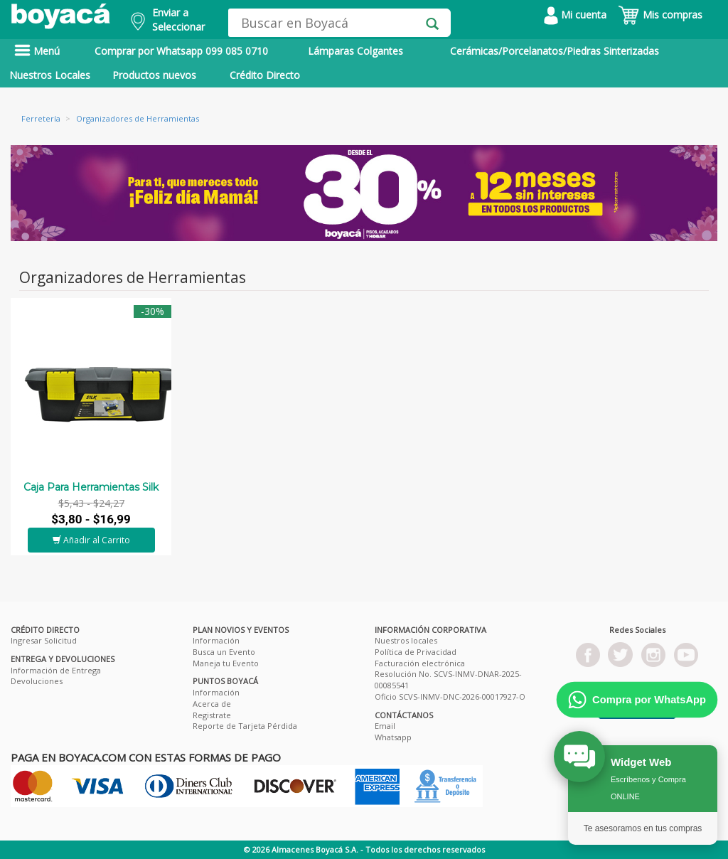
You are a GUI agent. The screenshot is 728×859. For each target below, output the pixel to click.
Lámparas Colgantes (355, 51)
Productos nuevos (154, 75)
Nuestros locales (406, 640)
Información (216, 640)
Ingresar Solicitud (44, 640)
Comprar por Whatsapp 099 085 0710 (181, 51)
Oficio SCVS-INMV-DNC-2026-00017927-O (450, 696)
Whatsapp (393, 737)
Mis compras (660, 14)
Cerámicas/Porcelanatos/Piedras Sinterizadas (554, 51)
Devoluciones (37, 681)
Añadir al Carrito (91, 540)
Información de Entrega (56, 670)
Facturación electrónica (420, 663)
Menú (37, 51)
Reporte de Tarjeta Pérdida (245, 725)
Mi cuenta (575, 14)
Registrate (212, 715)
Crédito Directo (265, 75)
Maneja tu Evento (226, 663)
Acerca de (212, 703)
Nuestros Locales (49, 75)
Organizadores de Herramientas (137, 118)
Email (385, 725)
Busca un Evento (224, 651)
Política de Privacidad (415, 651)
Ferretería (40, 118)
